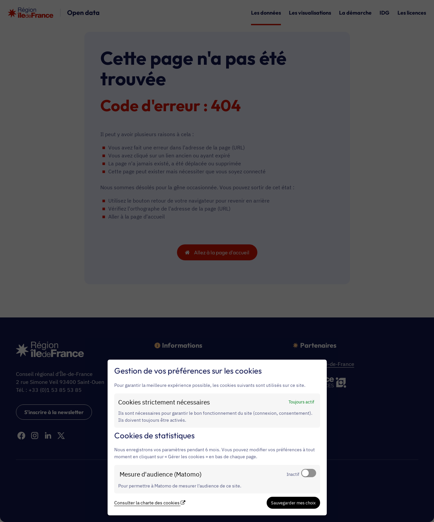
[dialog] (217, 437)
